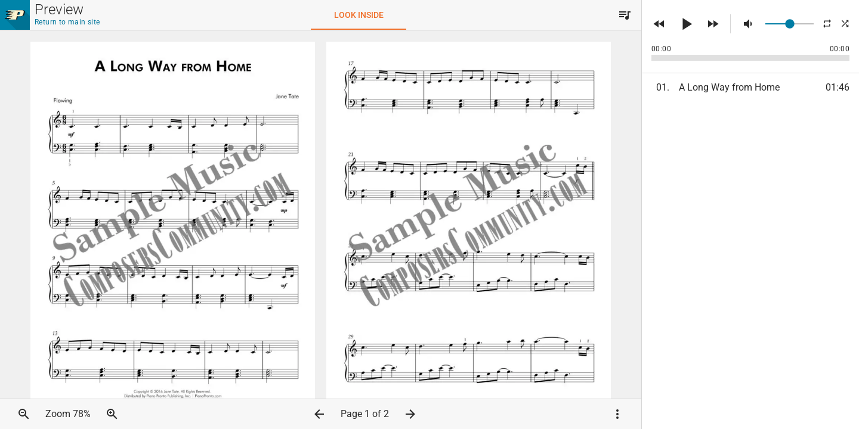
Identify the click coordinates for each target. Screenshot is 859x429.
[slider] (789, 24)
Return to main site (67, 22)
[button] (624, 15)
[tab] (358, 15)
